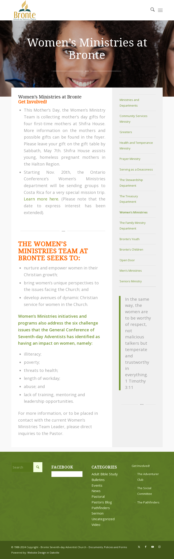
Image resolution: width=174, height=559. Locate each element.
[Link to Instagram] (159, 546)
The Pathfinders (148, 502)
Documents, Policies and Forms (108, 547)
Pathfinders (101, 507)
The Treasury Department (129, 199)
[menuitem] (150, 10)
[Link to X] (138, 546)
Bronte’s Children (131, 249)
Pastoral (98, 496)
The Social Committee (144, 491)
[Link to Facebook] (145, 546)
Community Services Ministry (133, 119)
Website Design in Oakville (43, 552)
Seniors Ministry (131, 281)
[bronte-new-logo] (25, 10)
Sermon (98, 513)
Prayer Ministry (130, 159)
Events (97, 485)
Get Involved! (141, 466)
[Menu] (160, 10)
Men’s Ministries (131, 271)
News (96, 490)
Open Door (127, 260)
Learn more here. (41, 199)
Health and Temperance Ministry (136, 145)
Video (96, 524)
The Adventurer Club (148, 477)
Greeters (126, 132)
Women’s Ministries (133, 212)
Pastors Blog (102, 502)
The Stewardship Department (131, 183)
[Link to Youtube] (152, 546)
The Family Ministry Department (133, 225)
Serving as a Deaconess (136, 169)
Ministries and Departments (129, 102)
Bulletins (98, 479)
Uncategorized (103, 519)
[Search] (150, 10)
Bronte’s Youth (130, 239)
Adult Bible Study (105, 474)
